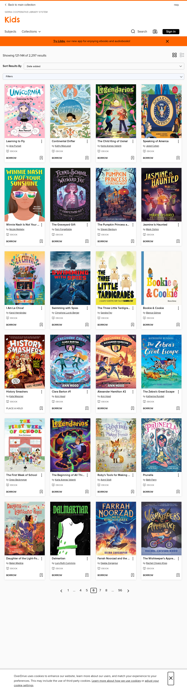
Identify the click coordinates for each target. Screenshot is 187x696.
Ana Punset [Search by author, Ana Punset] (15, 146)
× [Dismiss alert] (167, 41)
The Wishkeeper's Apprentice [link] (159, 558)
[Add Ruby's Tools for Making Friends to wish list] (132, 492)
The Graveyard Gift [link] (63, 224)
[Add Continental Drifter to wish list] (87, 158)
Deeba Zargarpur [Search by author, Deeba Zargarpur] (109, 563)
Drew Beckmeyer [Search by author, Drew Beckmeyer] (18, 479)
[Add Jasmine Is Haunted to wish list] (178, 241)
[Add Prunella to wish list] (178, 492)
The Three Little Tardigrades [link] (114, 308)
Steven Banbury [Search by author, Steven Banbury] (109, 229)
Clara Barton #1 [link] (61, 391)
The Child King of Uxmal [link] (113, 141)
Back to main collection (20, 5)
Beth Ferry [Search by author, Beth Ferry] (151, 479)
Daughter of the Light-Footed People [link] (23, 558)
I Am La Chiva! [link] (15, 308)
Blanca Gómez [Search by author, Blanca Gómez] (153, 312)
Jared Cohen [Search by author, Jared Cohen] (152, 146)
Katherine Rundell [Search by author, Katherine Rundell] (155, 396)
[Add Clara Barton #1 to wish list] (87, 408)
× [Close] (171, 678)
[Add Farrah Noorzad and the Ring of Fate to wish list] (132, 575)
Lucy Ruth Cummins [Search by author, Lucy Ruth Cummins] (65, 563)
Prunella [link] (148, 475)
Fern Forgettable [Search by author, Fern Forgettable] (63, 229)
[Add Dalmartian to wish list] (87, 575)
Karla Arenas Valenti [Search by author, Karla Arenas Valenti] (111, 146)
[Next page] (128, 590)
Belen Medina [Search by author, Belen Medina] (16, 563)
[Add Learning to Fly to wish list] (41, 158)
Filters (9, 76)
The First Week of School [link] (21, 475)
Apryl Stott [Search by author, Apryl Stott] (106, 479)
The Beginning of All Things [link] (68, 475)
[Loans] (155, 32)
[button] (138, 32)
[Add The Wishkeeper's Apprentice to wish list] (178, 575)
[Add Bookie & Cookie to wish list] (178, 325)
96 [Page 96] (120, 590)
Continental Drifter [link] (63, 141)
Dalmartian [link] (58, 558)
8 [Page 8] (106, 590)
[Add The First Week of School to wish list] (41, 492)
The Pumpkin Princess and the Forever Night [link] (114, 224)
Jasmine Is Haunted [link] (155, 224)
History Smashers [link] (17, 391)
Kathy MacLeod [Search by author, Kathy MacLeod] (63, 146)
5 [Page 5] (87, 590)
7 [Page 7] (100, 590)
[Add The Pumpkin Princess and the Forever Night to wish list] (132, 241)
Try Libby (59, 41)
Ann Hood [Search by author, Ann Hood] (60, 396)
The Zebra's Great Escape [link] (158, 391)
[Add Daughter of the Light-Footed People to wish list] (41, 575)
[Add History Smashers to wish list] (41, 408)
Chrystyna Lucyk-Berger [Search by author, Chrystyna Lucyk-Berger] (67, 312)
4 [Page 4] (80, 590)
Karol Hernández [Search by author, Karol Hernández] (17, 312)
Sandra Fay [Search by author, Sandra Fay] (106, 312)
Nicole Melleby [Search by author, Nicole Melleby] (16, 229)
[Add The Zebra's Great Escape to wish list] (178, 408)
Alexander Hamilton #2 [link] (112, 391)
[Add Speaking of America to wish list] (178, 158)
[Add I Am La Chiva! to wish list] (41, 325)
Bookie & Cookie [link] (153, 308)
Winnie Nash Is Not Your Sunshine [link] (23, 224)
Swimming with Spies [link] (65, 308)
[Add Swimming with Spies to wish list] (87, 325)
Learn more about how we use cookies (116, 681)
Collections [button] (31, 32)
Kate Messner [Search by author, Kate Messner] (16, 396)
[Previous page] (61, 590)
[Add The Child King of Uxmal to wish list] (132, 158)
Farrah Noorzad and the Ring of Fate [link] (114, 558)
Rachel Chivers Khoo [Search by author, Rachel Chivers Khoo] (156, 563)
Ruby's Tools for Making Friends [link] (114, 475)
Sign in (171, 32)
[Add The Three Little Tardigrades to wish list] (132, 325)
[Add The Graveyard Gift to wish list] (87, 241)
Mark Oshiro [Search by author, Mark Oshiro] (152, 229)
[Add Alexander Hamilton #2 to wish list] (132, 408)
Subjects (10, 32)
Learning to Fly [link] (15, 141)
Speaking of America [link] (156, 141)
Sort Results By (12, 66)
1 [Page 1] (68, 590)
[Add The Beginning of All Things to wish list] (87, 492)
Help (176, 5)
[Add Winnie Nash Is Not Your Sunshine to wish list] (41, 241)
